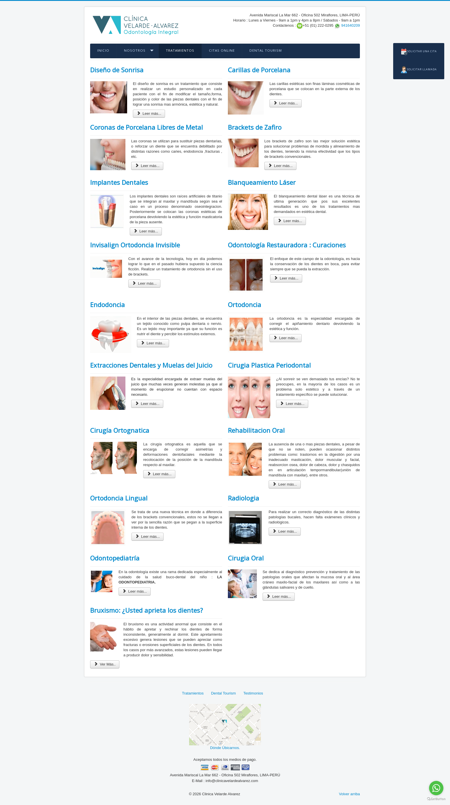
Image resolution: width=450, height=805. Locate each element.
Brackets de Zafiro (255, 127)
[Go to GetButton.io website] (436, 799)
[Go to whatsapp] (436, 788)
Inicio (103, 50)
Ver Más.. (105, 664)
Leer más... (149, 113)
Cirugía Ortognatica (119, 430)
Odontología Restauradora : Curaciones (287, 244)
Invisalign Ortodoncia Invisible (135, 244)
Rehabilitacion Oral (256, 430)
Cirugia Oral (246, 558)
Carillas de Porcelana (259, 69)
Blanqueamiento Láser (262, 182)
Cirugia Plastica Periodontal (269, 365)
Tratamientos (180, 50)
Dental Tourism (265, 50)
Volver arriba (349, 794)
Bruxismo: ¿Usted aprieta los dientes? (146, 610)
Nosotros (135, 50)
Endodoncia (107, 304)
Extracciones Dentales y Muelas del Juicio (151, 365)
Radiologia (243, 498)
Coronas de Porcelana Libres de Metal (146, 127)
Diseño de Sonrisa (116, 69)
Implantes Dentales (119, 182)
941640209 (350, 25)
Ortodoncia (244, 304)
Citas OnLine (222, 50)
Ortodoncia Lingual (119, 498)
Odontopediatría (114, 558)
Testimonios (253, 693)
